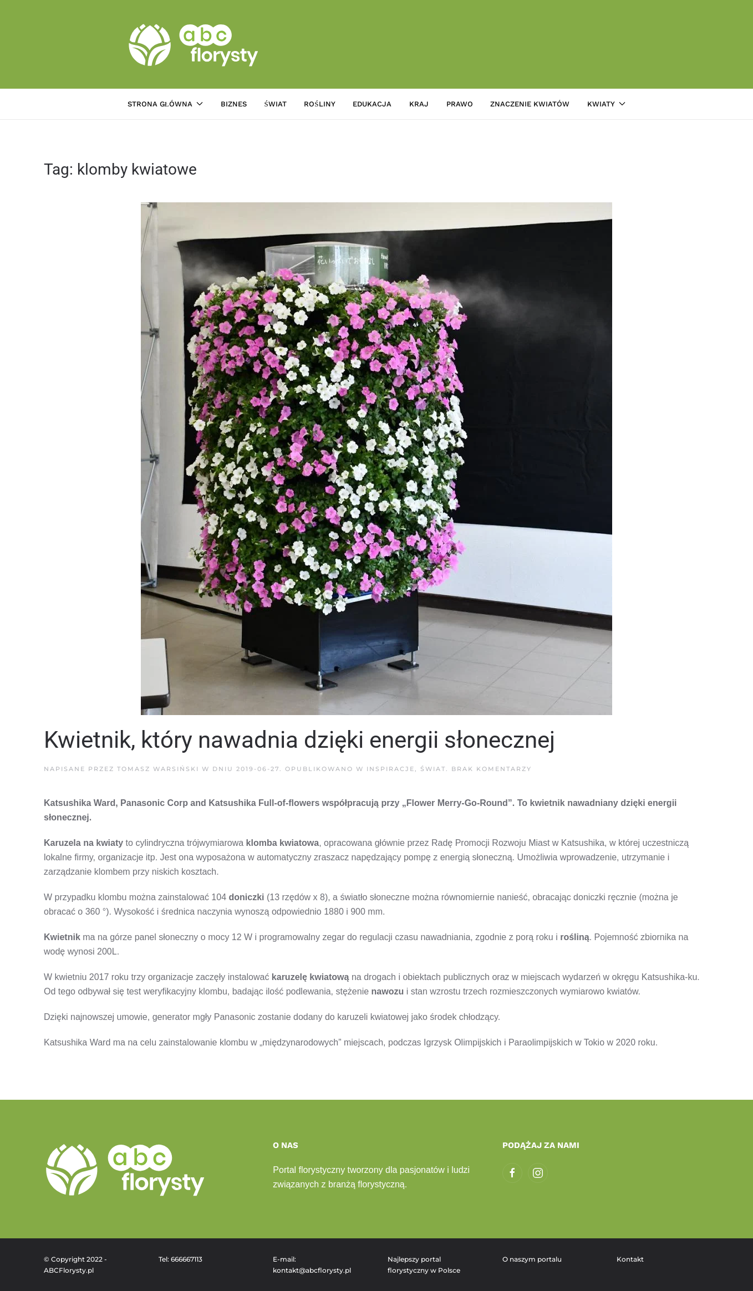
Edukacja (372, 104)
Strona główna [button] (165, 104)
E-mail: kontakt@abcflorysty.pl (312, 1264)
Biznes (234, 104)
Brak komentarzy (491, 769)
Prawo (459, 104)
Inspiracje (391, 769)
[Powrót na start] (195, 44)
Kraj (419, 104)
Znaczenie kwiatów (529, 104)
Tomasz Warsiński (158, 769)
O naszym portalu (532, 1259)
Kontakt (630, 1259)
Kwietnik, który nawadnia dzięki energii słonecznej (299, 739)
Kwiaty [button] (606, 104)
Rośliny (319, 104)
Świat (275, 104)
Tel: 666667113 (180, 1259)
